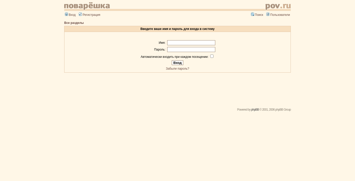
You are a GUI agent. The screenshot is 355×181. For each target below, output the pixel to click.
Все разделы (74, 23)
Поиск (257, 15)
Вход (70, 15)
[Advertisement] (177, 88)
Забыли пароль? (177, 68)
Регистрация (89, 15)
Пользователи (278, 15)
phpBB (255, 109)
